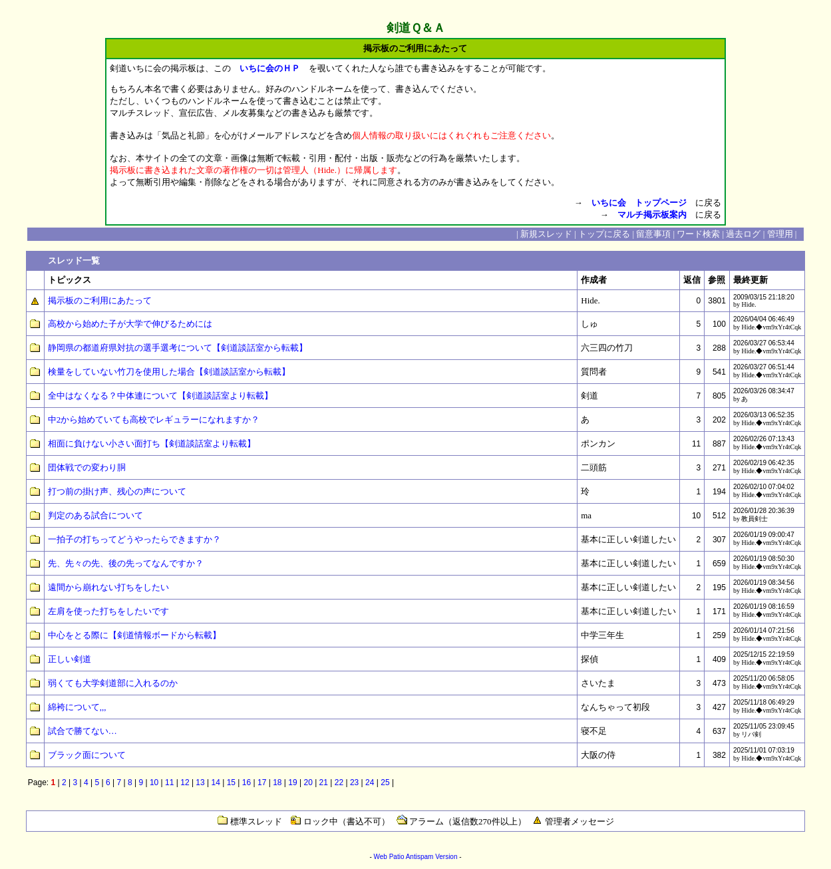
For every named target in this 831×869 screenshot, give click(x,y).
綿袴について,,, (77, 707)
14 (216, 782)
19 (292, 782)
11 (169, 782)
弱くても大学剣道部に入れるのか (113, 683)
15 (231, 782)
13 (200, 782)
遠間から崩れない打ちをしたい (108, 587)
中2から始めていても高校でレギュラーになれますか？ (154, 420)
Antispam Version (432, 856)
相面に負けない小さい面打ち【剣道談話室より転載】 (151, 443)
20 (307, 782)
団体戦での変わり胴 (87, 467)
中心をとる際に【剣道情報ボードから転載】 (134, 635)
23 (354, 782)
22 (339, 782)
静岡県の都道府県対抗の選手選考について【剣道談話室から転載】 (177, 348)
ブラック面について (87, 755)
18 (277, 782)
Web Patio (388, 856)
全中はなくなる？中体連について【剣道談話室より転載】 (160, 396)
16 (246, 782)
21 (323, 782)
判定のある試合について (95, 515)
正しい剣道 (69, 659)
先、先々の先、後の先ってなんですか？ (126, 563)
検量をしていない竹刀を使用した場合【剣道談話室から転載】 (169, 372)
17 (261, 782)
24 (369, 782)
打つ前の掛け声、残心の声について (117, 491)
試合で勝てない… (82, 731)
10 (154, 782)
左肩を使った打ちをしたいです (108, 611)
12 (184, 782)
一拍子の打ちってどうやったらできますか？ (134, 539)
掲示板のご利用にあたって (100, 300)
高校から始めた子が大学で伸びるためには (130, 324)
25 (385, 782)
